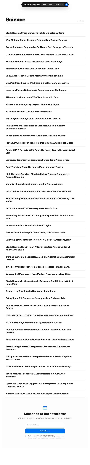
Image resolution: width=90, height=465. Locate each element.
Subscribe (45, 431)
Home (44, 4)
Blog (50, 4)
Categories (59, 4)
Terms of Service (52, 438)
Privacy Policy (61, 438)
